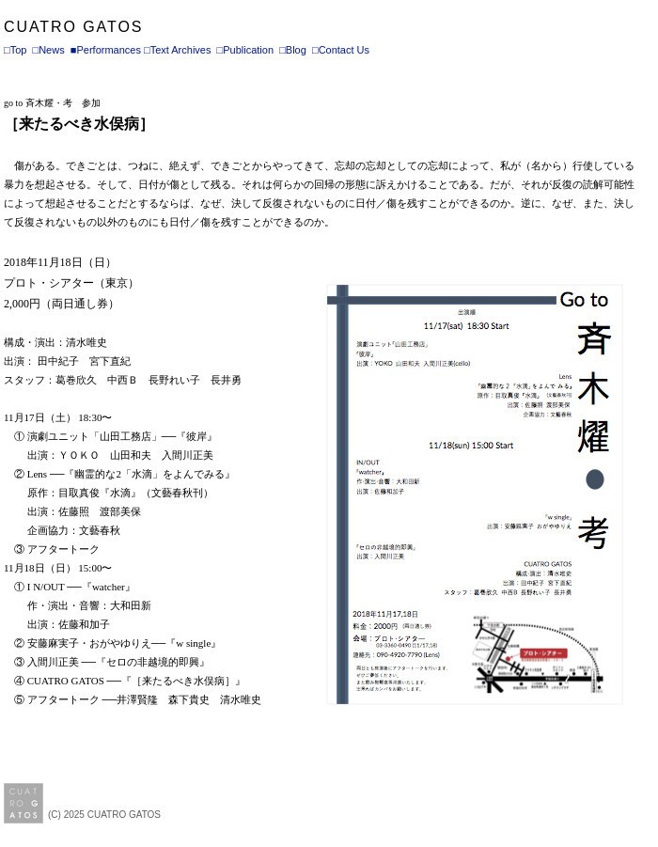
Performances (108, 49)
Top (18, 49)
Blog (296, 49)
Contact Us (344, 49)
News (52, 49)
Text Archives (181, 49)
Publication (248, 49)
